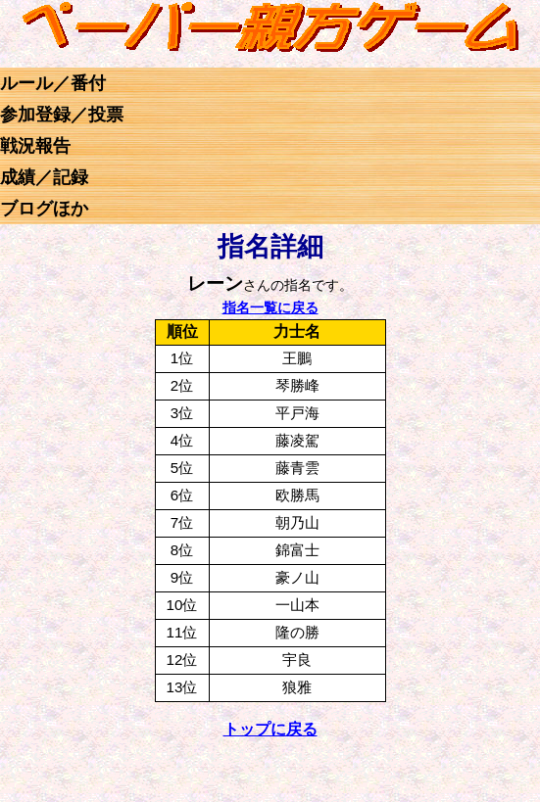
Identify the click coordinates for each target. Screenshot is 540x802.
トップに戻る (270, 729)
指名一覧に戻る (270, 307)
